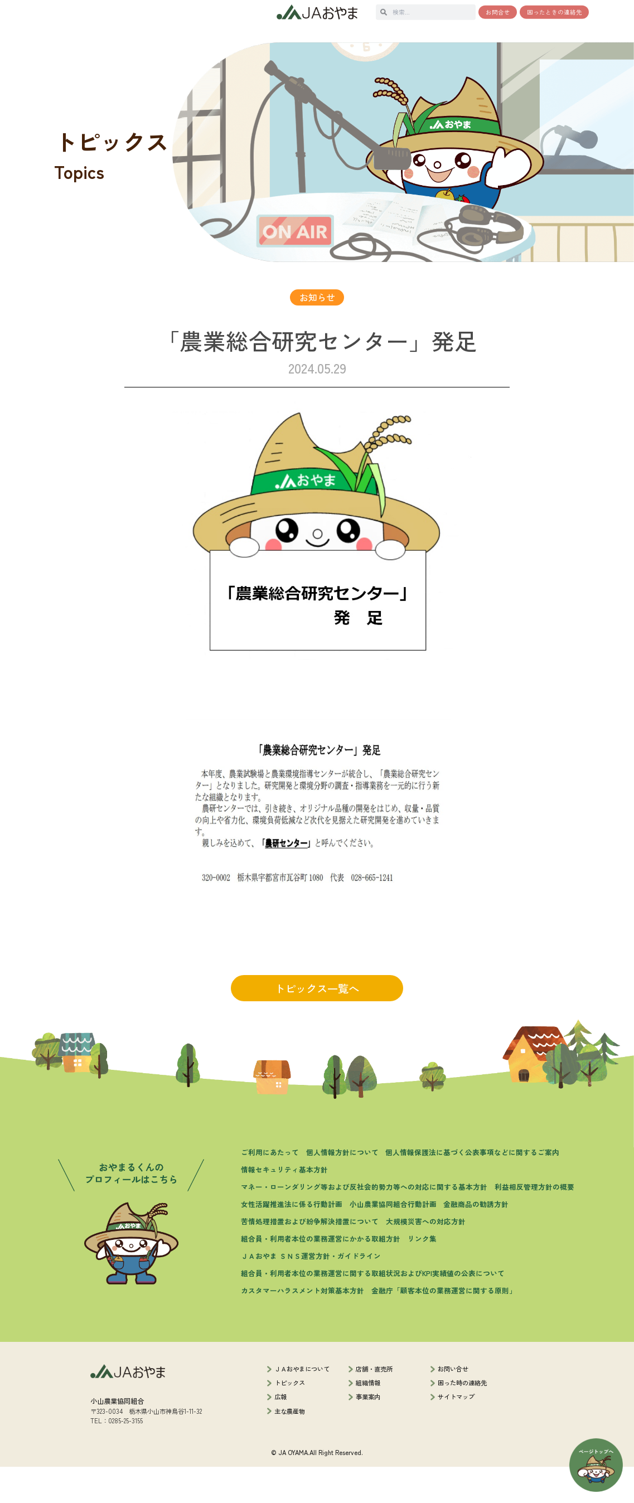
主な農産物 (289, 1447)
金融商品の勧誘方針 (476, 1240)
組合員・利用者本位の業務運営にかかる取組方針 (320, 1274)
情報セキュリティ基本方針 (284, 1205)
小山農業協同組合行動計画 (393, 1240)
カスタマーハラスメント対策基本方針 (302, 1327)
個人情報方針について (342, 1188)
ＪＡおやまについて (302, 1404)
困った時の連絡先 (462, 1418)
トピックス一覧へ (316, 1024)
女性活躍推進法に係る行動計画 (291, 1240)
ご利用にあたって (270, 1188)
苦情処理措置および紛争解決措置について (310, 1257)
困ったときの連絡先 (554, 12)
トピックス (289, 1418)
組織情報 (368, 1418)
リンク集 (422, 1274)
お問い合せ (453, 1404)
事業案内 (368, 1433)
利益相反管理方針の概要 (534, 1223)
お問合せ (498, 12)
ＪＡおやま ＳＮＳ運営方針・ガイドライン (311, 1292)
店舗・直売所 (374, 1404)
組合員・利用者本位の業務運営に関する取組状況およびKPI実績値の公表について (373, 1310)
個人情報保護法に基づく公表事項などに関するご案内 (472, 1188)
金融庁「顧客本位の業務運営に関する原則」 (443, 1327)
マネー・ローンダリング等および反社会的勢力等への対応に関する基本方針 (364, 1223)
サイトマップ (456, 1433)
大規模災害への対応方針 (426, 1257)
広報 (280, 1433)
